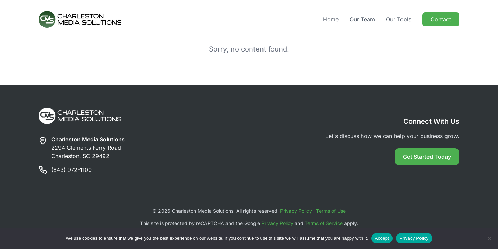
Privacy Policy (296, 211)
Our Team (362, 19)
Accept (382, 238)
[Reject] (489, 238)
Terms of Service (324, 223)
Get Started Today (427, 156)
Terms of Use (331, 211)
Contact (441, 19)
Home (331, 19)
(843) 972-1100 (71, 169)
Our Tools (398, 19)
